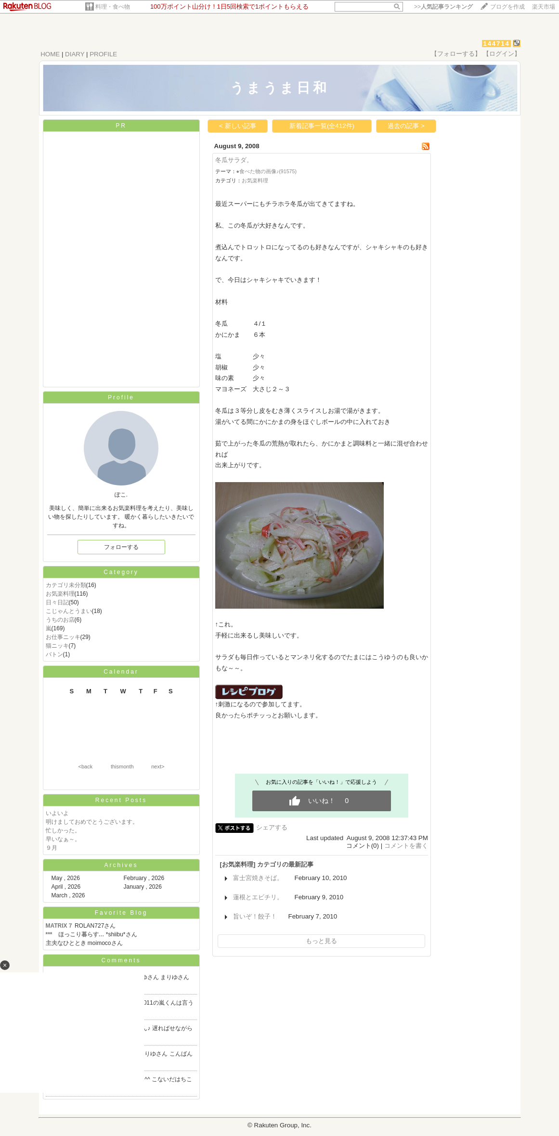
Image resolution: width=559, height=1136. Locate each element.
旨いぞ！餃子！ (255, 916)
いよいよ (57, 813)
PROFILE (103, 54)
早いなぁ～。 (63, 839)
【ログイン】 (501, 53)
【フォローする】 (456, 53)
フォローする (121, 547)
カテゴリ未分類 (66, 585)
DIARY (74, 54)
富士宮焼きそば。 (258, 877)
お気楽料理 (60, 593)
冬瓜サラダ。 (234, 160)
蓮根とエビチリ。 (258, 897)
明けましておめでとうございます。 (92, 821)
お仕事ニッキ (63, 637)
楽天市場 (543, 6)
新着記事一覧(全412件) (321, 125)
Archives (121, 865)
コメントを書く (406, 845)
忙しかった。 (63, 830)
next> (157, 766)
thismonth (122, 766)
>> (443, 6)
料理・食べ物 (112, 6)
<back (85, 766)
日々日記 (57, 602)
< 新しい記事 (237, 125)
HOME (50, 54)
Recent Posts (121, 800)
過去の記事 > (406, 125)
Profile (121, 397)
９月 (51, 847)
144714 (496, 43)
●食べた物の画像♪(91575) (266, 171)
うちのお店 (60, 619)
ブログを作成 (507, 6)
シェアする (271, 827)
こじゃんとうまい (69, 611)
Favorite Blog (121, 912)
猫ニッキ (57, 645)
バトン (54, 654)
